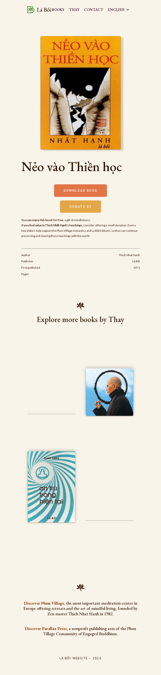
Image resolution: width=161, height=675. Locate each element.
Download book (80, 190)
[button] (121, 9)
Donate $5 (80, 206)
